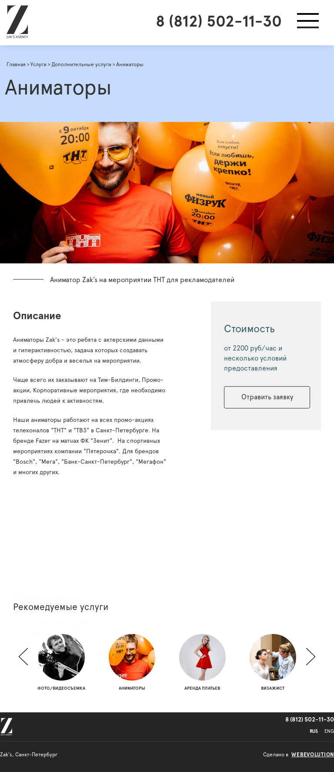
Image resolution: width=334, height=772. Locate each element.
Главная (16, 64)
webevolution (312, 754)
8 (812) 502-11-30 (219, 22)
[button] (308, 22)
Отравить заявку (268, 397)
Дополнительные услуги (81, 64)
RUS (314, 731)
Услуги (38, 64)
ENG (329, 731)
